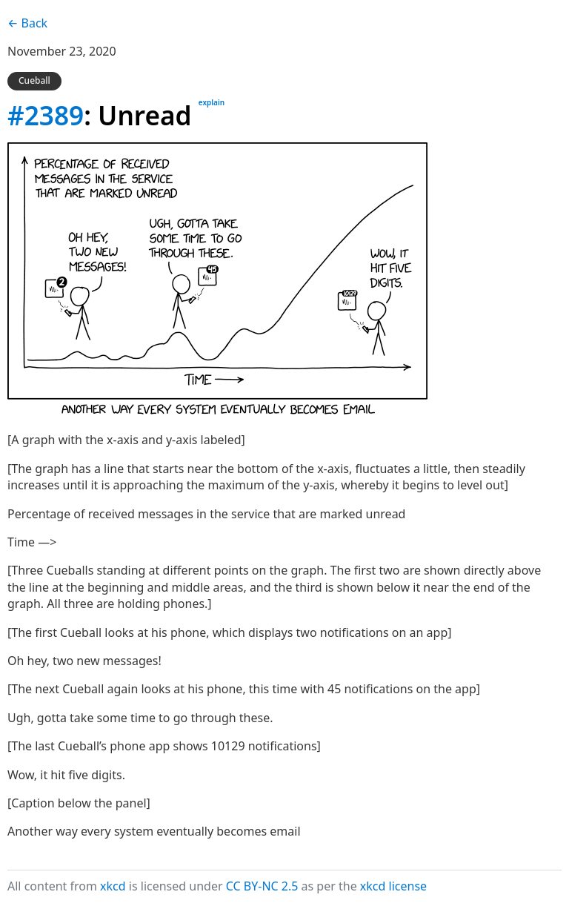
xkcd (113, 886)
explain (211, 102)
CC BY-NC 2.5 (262, 886)
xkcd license (393, 886)
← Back (27, 23)
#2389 (45, 115)
